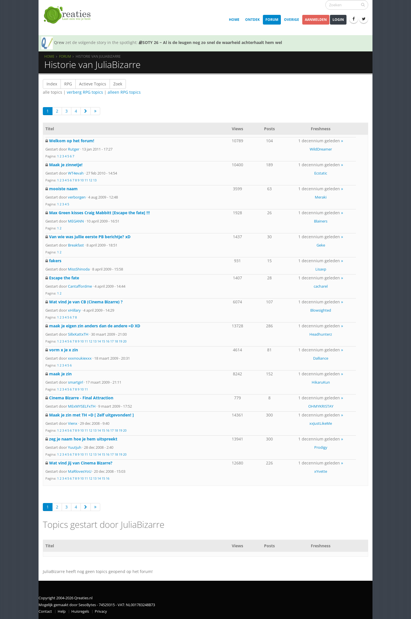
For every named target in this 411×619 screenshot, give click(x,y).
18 (116, 341)
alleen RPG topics (124, 92)
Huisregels (80, 611)
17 (112, 341)
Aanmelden (316, 19)
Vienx (72, 423)
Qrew (59, 42)
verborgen (77, 197)
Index (52, 84)
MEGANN (76, 221)
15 (103, 341)
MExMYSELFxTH (82, 406)
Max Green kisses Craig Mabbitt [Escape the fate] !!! (99, 212)
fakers (55, 260)
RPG (68, 84)
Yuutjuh (74, 447)
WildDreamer (321, 149)
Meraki (321, 197)
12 (90, 180)
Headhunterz (320, 334)
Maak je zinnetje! (65, 164)
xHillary (74, 310)
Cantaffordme (80, 286)
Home (234, 19)
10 (82, 180)
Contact (45, 611)
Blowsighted (320, 310)
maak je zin (60, 373)
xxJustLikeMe (320, 423)
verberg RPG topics (85, 92)
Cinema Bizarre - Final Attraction (81, 397)
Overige (291, 19)
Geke (321, 245)
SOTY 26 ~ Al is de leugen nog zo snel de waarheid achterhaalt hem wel (210, 42)
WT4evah (76, 173)
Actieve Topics (92, 84)
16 (107, 341)
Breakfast (76, 245)
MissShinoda (79, 269)
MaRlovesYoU (79, 471)
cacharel (321, 286)
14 (99, 341)
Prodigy (320, 447)
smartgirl (75, 382)
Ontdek (252, 19)
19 (120, 341)
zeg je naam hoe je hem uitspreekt (83, 439)
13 (94, 180)
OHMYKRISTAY (320, 406)
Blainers (320, 221)
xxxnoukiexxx (80, 358)
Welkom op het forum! (71, 140)
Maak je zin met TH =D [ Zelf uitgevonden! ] (91, 415)
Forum (271, 19)
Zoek (117, 84)
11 (86, 180)
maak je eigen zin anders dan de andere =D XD (94, 325)
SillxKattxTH (78, 334)
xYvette (320, 471)
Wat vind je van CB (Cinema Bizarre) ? (86, 302)
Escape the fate (64, 278)
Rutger (73, 149)
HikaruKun (321, 382)
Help (62, 611)
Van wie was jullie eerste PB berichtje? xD (89, 236)
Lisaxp (320, 269)
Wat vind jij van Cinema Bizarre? (80, 463)
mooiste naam (63, 188)
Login (338, 19)
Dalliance (320, 358)
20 (124, 341)
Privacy (101, 611)
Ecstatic (320, 173)
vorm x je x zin (63, 349)
